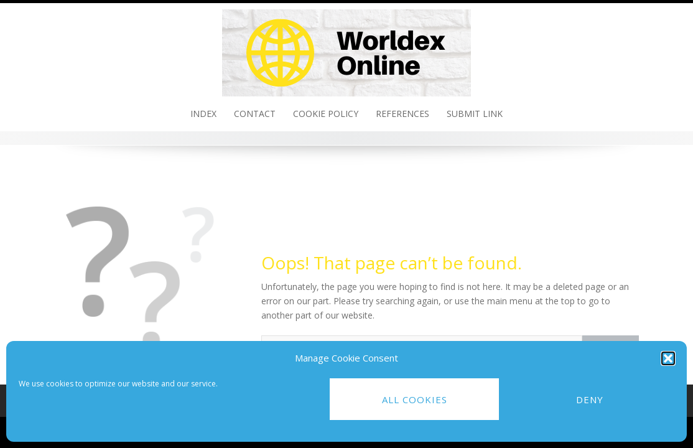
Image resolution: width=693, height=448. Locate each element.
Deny (589, 399)
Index (203, 113)
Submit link (475, 113)
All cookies (414, 399)
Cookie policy (325, 113)
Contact (255, 113)
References (402, 113)
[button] (668, 358)
